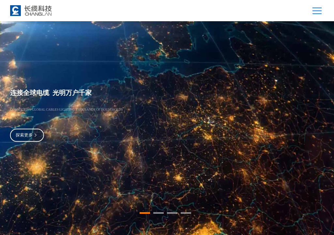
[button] (145, 213)
